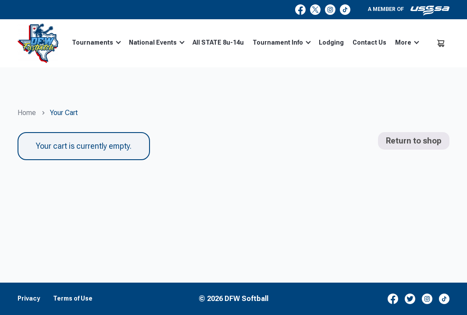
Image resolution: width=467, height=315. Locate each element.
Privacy (29, 298)
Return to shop (414, 140)
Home (27, 112)
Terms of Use (73, 298)
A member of (408, 10)
